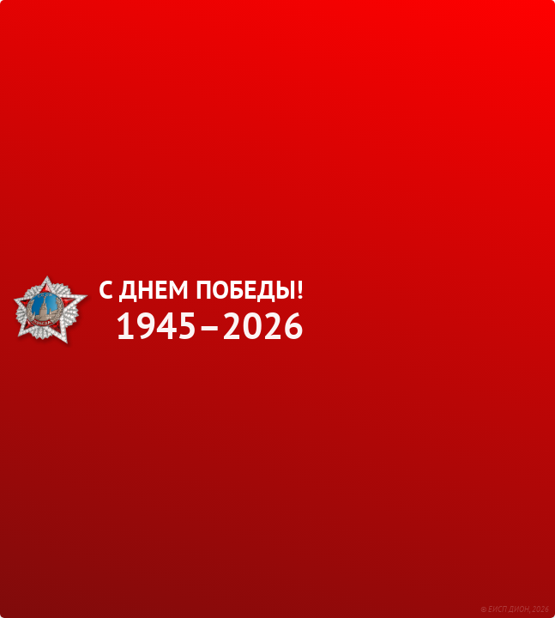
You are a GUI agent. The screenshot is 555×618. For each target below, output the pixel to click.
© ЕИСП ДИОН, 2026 (514, 609)
